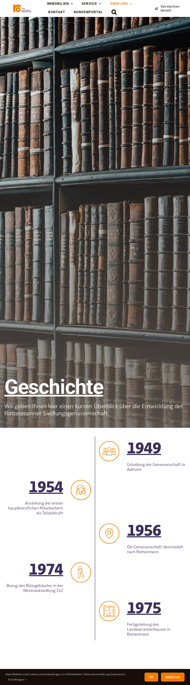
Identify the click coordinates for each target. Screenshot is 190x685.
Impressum (117, 674)
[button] (114, 12)
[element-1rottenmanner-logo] (22, 6)
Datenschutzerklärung (96, 674)
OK (151, 677)
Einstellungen (17, 679)
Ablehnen (172, 677)
